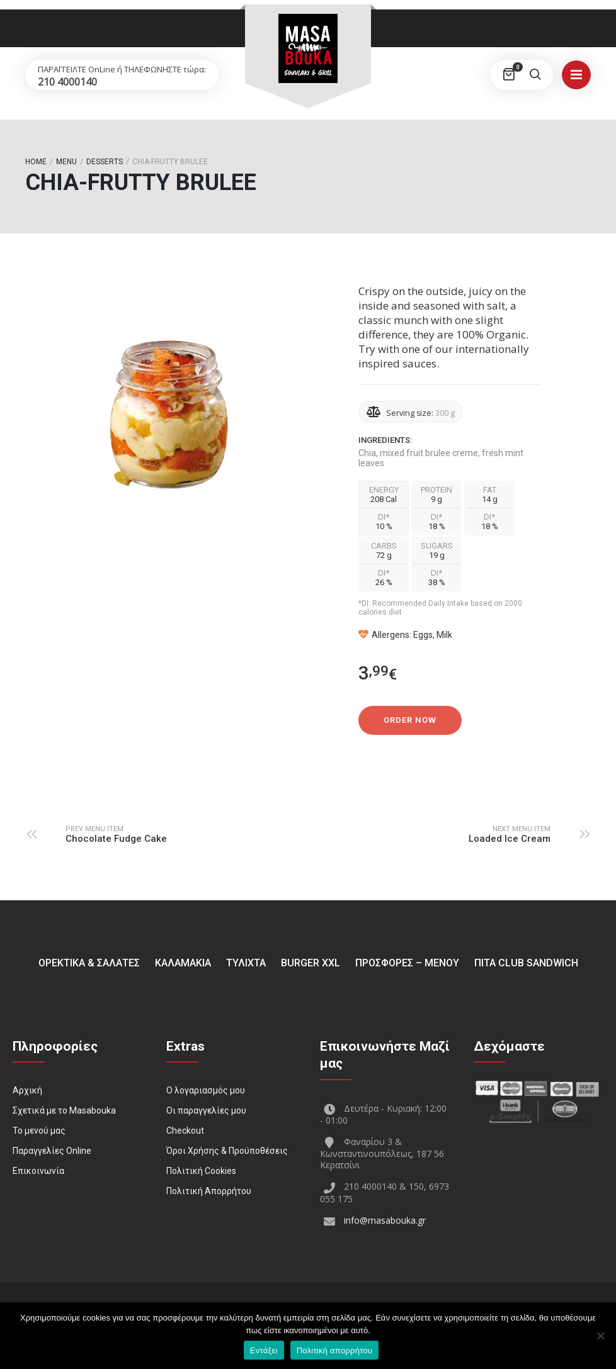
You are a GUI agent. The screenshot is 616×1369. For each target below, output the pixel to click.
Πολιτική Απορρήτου (208, 1191)
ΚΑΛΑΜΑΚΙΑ (183, 963)
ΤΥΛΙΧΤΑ (246, 963)
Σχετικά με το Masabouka (64, 1110)
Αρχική (27, 1090)
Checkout (185, 1131)
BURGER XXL (310, 963)
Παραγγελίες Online (52, 1151)
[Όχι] (600, 1335)
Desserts (104, 161)
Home (36, 161)
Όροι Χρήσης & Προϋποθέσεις (227, 1151)
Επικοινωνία (38, 1171)
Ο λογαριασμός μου (205, 1090)
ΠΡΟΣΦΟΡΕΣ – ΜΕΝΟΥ (407, 963)
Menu (66, 161)
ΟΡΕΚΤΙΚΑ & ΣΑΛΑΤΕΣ (89, 963)
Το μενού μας (39, 1131)
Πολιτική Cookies (201, 1171)
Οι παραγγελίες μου (206, 1110)
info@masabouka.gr (385, 1220)
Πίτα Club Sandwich (526, 963)
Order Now (410, 720)
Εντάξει (264, 1350)
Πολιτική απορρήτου (334, 1350)
